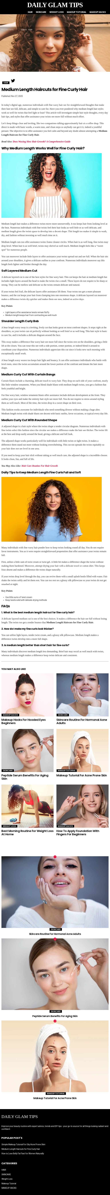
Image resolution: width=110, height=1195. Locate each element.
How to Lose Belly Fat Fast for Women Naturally (23, 1153)
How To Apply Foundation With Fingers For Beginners (77, 832)
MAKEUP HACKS (98, 12)
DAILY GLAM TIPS (55, 5)
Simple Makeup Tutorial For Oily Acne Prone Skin (23, 1144)
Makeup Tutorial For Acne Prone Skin (81, 775)
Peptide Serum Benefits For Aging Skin (24, 777)
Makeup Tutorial (76, 12)
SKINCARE (41, 12)
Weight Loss (56, 12)
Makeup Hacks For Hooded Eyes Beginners (23, 721)
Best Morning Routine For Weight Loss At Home (27, 832)
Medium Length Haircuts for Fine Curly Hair (21, 1149)
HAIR (30, 12)
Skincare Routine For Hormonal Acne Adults (81, 721)
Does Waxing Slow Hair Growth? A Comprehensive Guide (41, 141)
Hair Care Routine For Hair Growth (39, 465)
